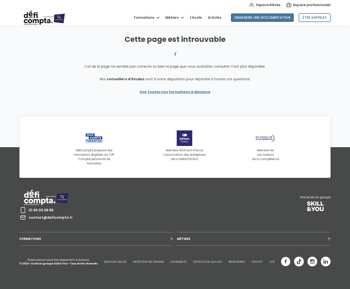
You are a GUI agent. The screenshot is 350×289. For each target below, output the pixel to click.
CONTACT (257, 262)
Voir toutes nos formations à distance (175, 92)
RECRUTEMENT (236, 262)
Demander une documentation (262, 17)
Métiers (172, 17)
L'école (196, 17)
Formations (144, 17)
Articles (214, 17)
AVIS (272, 262)
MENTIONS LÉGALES (115, 262)
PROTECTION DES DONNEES (148, 262)
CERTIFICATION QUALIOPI (207, 262)
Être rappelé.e (315, 17)
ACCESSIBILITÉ (178, 262)
